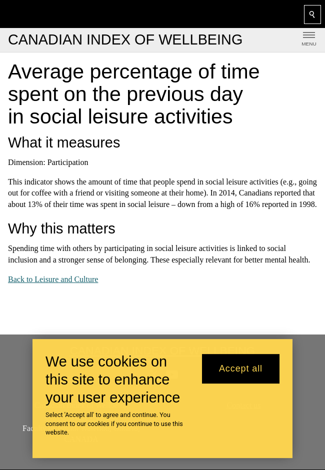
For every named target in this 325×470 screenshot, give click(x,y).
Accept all (240, 369)
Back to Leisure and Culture (53, 279)
